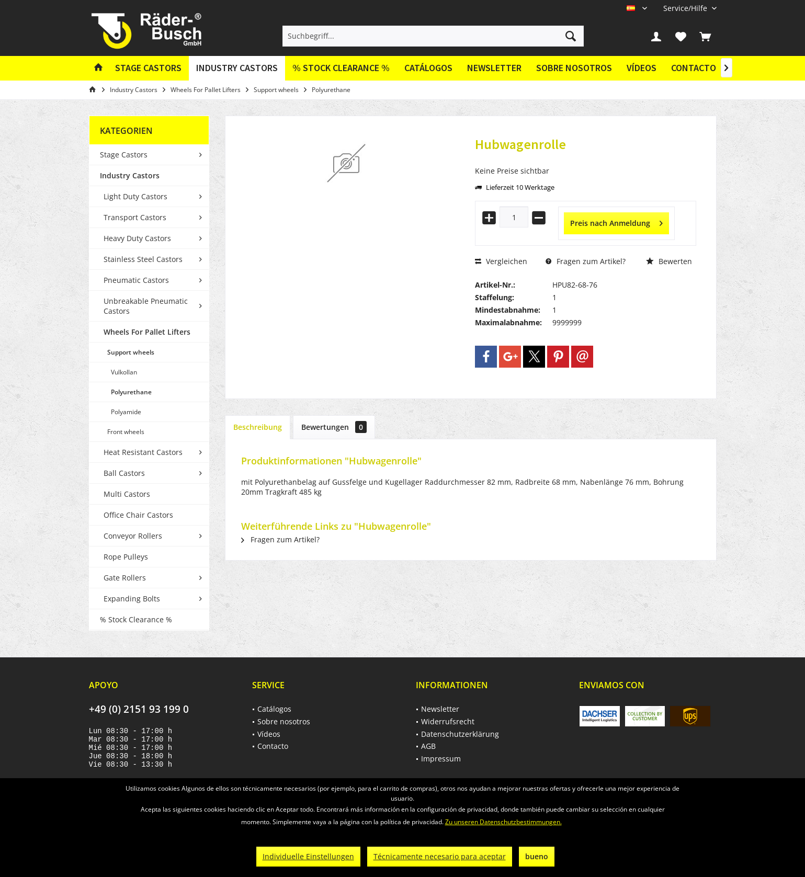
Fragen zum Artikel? (586, 261)
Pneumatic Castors (136, 280)
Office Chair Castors (138, 515)
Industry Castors (130, 175)
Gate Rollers (125, 578)
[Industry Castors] (237, 68)
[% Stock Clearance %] (341, 68)
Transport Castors (135, 217)
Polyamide (126, 411)
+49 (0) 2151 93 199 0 (139, 709)
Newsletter (494, 68)
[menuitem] (686, 8)
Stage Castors (124, 155)
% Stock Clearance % (136, 619)
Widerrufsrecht (447, 721)
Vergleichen (501, 261)
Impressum (441, 759)
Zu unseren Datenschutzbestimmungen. (503, 821)
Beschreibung (257, 427)
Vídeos (641, 68)
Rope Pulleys (126, 557)
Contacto (693, 68)
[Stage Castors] (148, 68)
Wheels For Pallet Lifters (147, 332)
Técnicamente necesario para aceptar (439, 856)
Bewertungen (334, 427)
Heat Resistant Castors (143, 452)
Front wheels (125, 431)
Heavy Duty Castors (137, 238)
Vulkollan (124, 372)
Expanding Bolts (132, 598)
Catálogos (428, 68)
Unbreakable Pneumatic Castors (146, 306)
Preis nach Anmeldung (616, 221)
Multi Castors (127, 494)
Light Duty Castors (135, 196)
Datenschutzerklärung (460, 734)
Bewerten (669, 261)
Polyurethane (131, 392)
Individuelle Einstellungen (308, 856)
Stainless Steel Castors (143, 259)
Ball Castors (124, 473)
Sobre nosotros (574, 68)
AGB (428, 746)
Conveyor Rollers (133, 536)
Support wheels (130, 352)
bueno (536, 856)
